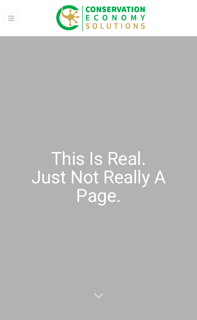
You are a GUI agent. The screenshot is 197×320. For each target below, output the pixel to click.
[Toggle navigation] (11, 18)
